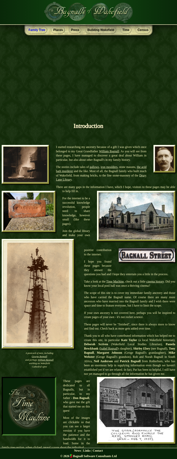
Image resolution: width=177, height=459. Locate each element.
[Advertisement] (88, 72)
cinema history (155, 281)
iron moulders (109, 167)
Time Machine (115, 281)
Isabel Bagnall (108, 348)
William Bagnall (109, 151)
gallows (94, 167)
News (77, 450)
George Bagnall (39, 356)
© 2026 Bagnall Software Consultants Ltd (88, 456)
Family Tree (37, 30)
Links (87, 450)
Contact (98, 450)
